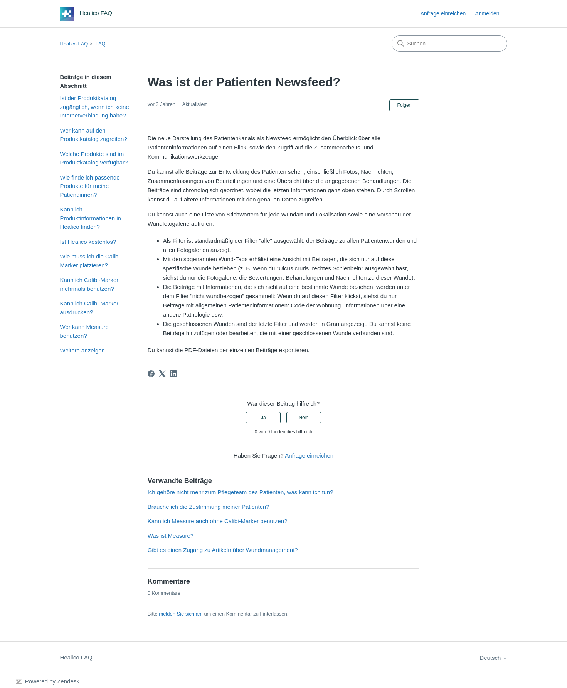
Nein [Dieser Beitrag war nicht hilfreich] (303, 417)
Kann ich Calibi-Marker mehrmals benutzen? (89, 284)
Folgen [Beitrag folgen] (404, 105)
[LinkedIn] (173, 373)
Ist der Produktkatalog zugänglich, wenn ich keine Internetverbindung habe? (94, 107)
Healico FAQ (74, 44)
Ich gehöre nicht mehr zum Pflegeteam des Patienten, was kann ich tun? (240, 492)
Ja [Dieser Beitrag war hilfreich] (263, 417)
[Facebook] (151, 373)
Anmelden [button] (487, 13)
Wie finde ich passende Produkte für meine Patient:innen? (90, 186)
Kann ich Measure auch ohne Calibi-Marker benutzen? (218, 521)
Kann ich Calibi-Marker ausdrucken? (89, 307)
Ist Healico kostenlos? (88, 241)
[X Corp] (162, 373)
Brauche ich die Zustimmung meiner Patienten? (208, 506)
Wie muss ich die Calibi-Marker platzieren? (91, 260)
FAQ (101, 44)
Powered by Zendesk (52, 681)
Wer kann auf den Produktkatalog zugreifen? (93, 135)
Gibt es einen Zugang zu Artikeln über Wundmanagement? (223, 550)
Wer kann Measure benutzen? (84, 331)
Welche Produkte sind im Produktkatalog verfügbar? (94, 158)
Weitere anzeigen (82, 350)
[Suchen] (449, 43)
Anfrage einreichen (443, 13)
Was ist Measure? (170, 535)
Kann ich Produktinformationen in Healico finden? (90, 218)
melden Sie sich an (180, 614)
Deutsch (493, 657)
